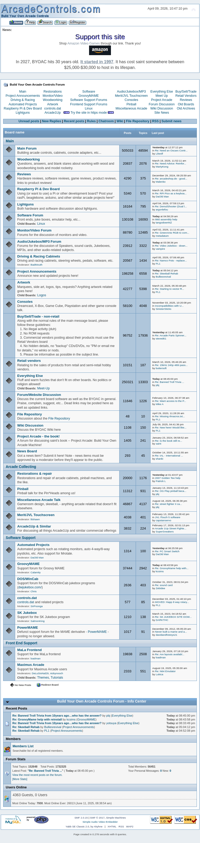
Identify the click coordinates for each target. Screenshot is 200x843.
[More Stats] (19, 779)
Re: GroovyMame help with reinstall (37, 719)
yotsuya (111, 723)
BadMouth (36, 264)
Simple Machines (116, 817)
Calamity (35, 572)
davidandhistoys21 (166, 634)
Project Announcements (22, 96)
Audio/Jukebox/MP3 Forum (39, 241)
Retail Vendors (186, 96)
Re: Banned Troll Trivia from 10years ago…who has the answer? (57, 715)
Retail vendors (29, 361)
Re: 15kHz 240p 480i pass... (171, 365)
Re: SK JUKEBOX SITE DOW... (173, 616)
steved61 (161, 338)
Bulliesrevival (163, 276)
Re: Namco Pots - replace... (171, 260)
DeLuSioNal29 (40, 673)
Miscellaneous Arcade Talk (38, 500)
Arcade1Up (53, 112)
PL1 (158, 263)
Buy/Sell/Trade (185, 91)
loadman (35, 658)
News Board (27, 451)
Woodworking (52, 100)
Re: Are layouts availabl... (169, 654)
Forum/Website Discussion (39, 395)
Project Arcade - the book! (38, 436)
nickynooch (56, 673)
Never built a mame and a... (171, 631)
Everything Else (161, 91)
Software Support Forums (88, 100)
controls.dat (52, 108)
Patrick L (161, 481)
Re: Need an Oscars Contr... (171, 150)
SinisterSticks (163, 308)
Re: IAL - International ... (169, 455)
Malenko (161, 181)
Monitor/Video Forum (34, 230)
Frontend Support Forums (88, 104)
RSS (155, 121)
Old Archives (186, 108)
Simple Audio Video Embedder (100, 821)
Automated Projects (23, 104)
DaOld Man (162, 196)
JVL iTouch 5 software (167, 517)
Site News (161, 112)
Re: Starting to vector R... (169, 288)
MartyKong (162, 166)
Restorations (52, 91)
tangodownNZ (164, 222)
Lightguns (23, 112)
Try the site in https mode (89, 112)
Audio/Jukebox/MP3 (131, 91)
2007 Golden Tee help (167, 478)
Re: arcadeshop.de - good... (171, 178)
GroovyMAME (89, 96)
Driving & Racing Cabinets (38, 256)
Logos (41, 295)
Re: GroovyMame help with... (172, 568)
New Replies (51, 121)
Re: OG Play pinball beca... (170, 491)
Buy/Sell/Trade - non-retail (38, 316)
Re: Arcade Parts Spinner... (170, 335)
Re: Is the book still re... (168, 440)
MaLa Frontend (29, 650)
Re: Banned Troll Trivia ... (169, 382)
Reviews (186, 100)
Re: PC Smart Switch (167, 551)
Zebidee (160, 588)
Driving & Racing (23, 100)
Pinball (131, 104)
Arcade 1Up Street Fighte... (170, 528)
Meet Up (161, 96)
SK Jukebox (27, 613)
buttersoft (161, 368)
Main (22, 91)
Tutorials (57, 677)
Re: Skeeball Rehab (166, 273)
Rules (91, 121)
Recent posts (74, 121)
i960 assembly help (166, 219)
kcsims (160, 571)
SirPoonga (36, 606)
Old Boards (186, 104)
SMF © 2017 (97, 817)
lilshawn (35, 519)
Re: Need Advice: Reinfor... (170, 163)
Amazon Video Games (83, 43)
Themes (43, 677)
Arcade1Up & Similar (34, 526)
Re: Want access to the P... (170, 401)
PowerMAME (27, 627)
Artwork (52, 104)
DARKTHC (162, 620)
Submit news (171, 121)
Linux (89, 108)
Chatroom (106, 121)
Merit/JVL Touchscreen (131, 96)
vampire (160, 248)
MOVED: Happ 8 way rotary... (172, 602)
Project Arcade (161, 100)
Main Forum (26, 148)
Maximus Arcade (30, 665)
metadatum (162, 235)
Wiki (120, 121)
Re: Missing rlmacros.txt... (170, 416)
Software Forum (30, 215)
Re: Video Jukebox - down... (171, 245)
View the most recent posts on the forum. (37, 774)
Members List (22, 746)
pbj (157, 385)
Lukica (159, 674)
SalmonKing (37, 621)
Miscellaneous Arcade (131, 108)
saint (158, 443)
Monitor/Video (53, 96)
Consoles (131, 100)
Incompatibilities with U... (169, 305)
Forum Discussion (162, 104)
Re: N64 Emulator (165, 671)
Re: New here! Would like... (170, 427)
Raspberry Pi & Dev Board (23, 108)
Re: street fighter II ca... (168, 504)
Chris (33, 591)
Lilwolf (159, 153)
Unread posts (28, 121)
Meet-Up (43, 388)
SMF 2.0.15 (81, 817)
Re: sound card (164, 585)
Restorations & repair (34, 473)
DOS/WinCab (27, 579)
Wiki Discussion (161, 108)
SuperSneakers (165, 531)
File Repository (137, 121)
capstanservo (163, 520)
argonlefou (162, 209)
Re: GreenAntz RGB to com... (172, 232)
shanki (159, 458)
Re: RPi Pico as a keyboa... (170, 193)
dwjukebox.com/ (29, 587)
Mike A (160, 404)
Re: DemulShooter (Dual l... (171, 206)
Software (88, 91)
